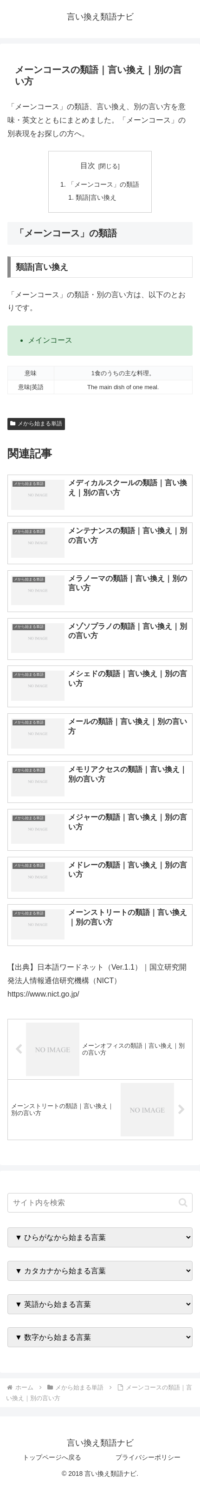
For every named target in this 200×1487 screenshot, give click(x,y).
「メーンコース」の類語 (103, 184)
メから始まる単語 (36, 423)
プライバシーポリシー (148, 1457)
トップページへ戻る (52, 1457)
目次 (87, 166)
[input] (100, 1203)
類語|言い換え (96, 197)
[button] (183, 1202)
